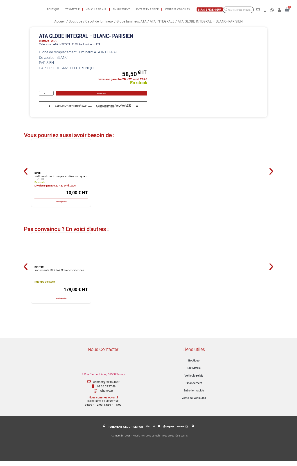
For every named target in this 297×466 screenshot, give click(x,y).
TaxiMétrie (72, 9)
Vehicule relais (96, 9)
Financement (121, 9)
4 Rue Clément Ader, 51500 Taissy (103, 379)
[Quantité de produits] (46, 96)
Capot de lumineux (99, 21)
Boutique (53, 9)
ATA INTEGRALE (162, 21)
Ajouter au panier (102, 95)
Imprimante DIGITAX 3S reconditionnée (59, 275)
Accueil (60, 21)
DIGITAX (39, 272)
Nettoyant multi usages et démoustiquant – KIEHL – (60, 183)
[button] (22, 176)
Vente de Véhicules (177, 9)
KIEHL (37, 178)
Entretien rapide (147, 9)
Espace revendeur (209, 9)
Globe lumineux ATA (131, 21)
